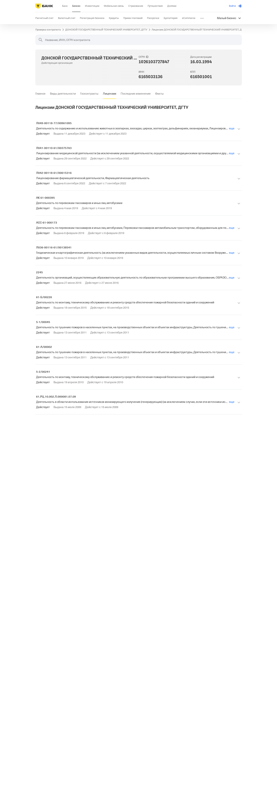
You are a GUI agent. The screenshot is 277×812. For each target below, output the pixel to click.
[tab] (40, 93)
